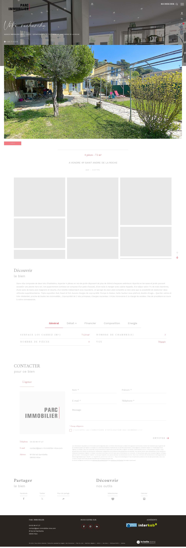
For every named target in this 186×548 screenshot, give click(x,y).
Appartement (38, 34)
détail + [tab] (72, 323)
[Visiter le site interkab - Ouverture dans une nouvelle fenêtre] (148, 526)
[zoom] (39, 215)
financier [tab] (90, 323)
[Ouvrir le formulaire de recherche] (168, 4)
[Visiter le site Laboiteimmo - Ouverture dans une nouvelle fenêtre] (146, 543)
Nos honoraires (70, 544)
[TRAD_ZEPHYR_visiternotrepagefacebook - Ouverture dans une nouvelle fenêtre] (83, 527)
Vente (28, 34)
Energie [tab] (132, 323)
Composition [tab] (112, 323)
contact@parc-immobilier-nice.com (46, 448)
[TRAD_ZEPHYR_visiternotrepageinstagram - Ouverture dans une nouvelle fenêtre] (89, 527)
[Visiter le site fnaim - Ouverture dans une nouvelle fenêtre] (131, 526)
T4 (46, 34)
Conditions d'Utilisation (117, 460)
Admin (99, 544)
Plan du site (79, 544)
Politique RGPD (114, 544)
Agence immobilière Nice (14, 34)
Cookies (123, 544)
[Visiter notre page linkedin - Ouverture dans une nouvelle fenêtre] (96, 527)
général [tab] (54, 323)
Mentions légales (90, 544)
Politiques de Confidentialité (99, 460)
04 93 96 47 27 (36, 442)
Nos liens (105, 544)
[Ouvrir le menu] (182, 4)
